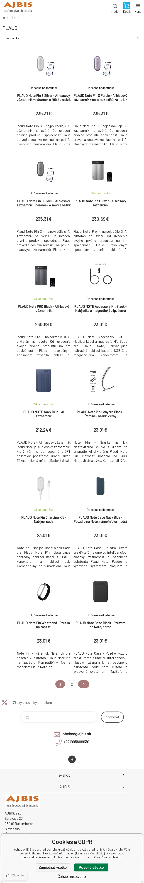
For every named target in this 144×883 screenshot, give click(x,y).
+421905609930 (76, 741)
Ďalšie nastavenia (72, 876)
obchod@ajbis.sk (77, 733)
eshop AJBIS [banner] (17, 8)
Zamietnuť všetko (53, 867)
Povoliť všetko (91, 867)
